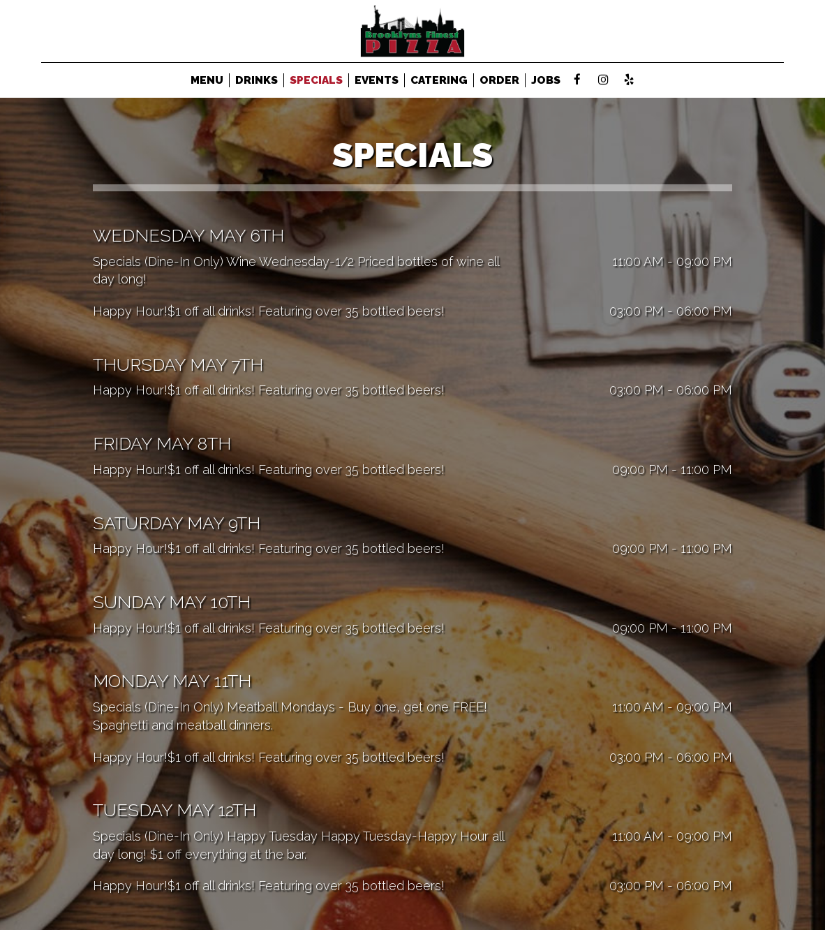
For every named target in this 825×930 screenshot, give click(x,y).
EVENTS (377, 80)
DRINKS (256, 80)
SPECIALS (316, 80)
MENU (207, 80)
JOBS (545, 80)
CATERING (439, 80)
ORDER (499, 80)
